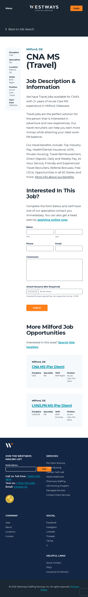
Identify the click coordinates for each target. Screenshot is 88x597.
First (28, 237)
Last (57, 237)
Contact (10, 536)
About (9, 527)
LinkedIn (50, 532)
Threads (50, 536)
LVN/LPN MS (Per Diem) (52, 405)
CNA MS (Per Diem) (48, 367)
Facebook (51, 522)
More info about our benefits (54, 177)
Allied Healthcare (55, 477)
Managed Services (55, 490)
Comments (32, 257)
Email (59, 243)
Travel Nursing (53, 467)
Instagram (51, 527)
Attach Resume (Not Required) (43, 287)
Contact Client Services (58, 495)
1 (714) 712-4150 (25, 483)
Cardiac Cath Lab (55, 472)
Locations (10, 532)
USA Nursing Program (57, 486)
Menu (9, 8)
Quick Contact (53, 563)
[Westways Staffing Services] (44, 8)
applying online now (52, 219)
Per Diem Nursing (55, 463)
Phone (30, 243)
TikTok (49, 541)
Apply (76, 8)
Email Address (12, 465)
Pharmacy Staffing (56, 481)
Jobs (8, 522)
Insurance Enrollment (57, 572)
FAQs (49, 567)
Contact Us (20, 486)
